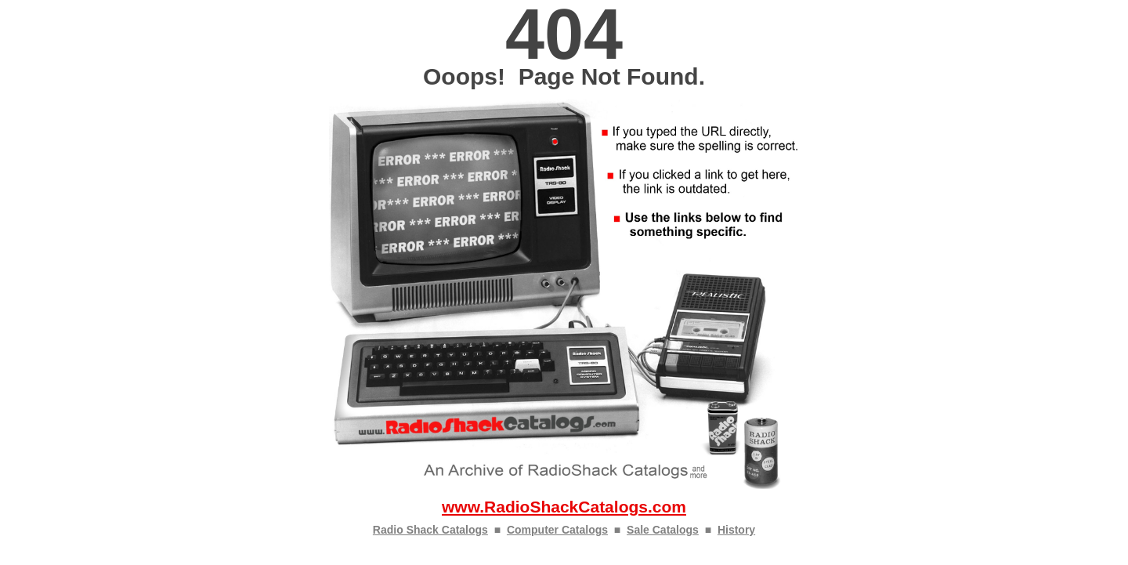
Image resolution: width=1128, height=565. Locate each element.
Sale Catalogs (663, 529)
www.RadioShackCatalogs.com (564, 507)
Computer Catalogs (557, 529)
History (736, 529)
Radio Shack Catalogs (430, 529)
